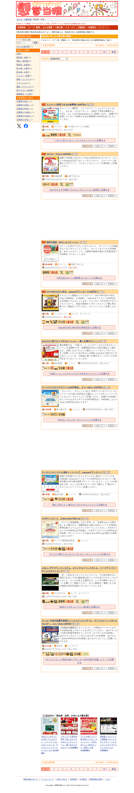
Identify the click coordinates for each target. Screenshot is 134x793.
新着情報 (22, 27)
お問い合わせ (61, 779)
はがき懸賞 (47, 27)
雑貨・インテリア (24, 79)
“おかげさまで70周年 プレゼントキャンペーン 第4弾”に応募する (79, 190)
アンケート (103, 27)
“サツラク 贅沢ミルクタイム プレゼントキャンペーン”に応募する (79, 554)
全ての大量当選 (23, 47)
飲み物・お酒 (22, 72)
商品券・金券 (22, 57)
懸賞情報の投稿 (96, 779)
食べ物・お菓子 (23, 68)
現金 (18, 54)
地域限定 (92, 27)
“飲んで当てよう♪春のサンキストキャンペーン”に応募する (79, 505)
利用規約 (73, 779)
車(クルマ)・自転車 (24, 90)
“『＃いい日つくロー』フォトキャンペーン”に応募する (79, 140)
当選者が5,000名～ (24, 116)
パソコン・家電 (23, 76)
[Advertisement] (79, 82)
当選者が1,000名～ (24, 112)
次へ (105, 52)
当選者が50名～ (23, 101)
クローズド (70, 27)
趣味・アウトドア (24, 87)
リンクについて (47, 779)
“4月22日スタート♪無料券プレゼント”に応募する (79, 278)
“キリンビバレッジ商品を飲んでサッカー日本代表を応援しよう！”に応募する (79, 661)
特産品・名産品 (23, 65)
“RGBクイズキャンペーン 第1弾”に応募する (79, 607)
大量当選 (59, 27)
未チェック (87, 146)
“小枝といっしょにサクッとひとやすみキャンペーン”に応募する (79, 374)
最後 (114, 52)
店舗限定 (82, 27)
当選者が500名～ (23, 109)
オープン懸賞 (34, 27)
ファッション (22, 83)
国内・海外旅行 (23, 61)
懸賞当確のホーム (30, 779)
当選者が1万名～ (23, 120)
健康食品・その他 (24, 94)
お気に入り (99, 146)
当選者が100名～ (23, 105)
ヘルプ (108, 779)
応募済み (111, 146)
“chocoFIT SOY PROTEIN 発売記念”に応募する (79, 327)
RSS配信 (83, 779)
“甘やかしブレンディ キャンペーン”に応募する (79, 420)
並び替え (45, 59)
